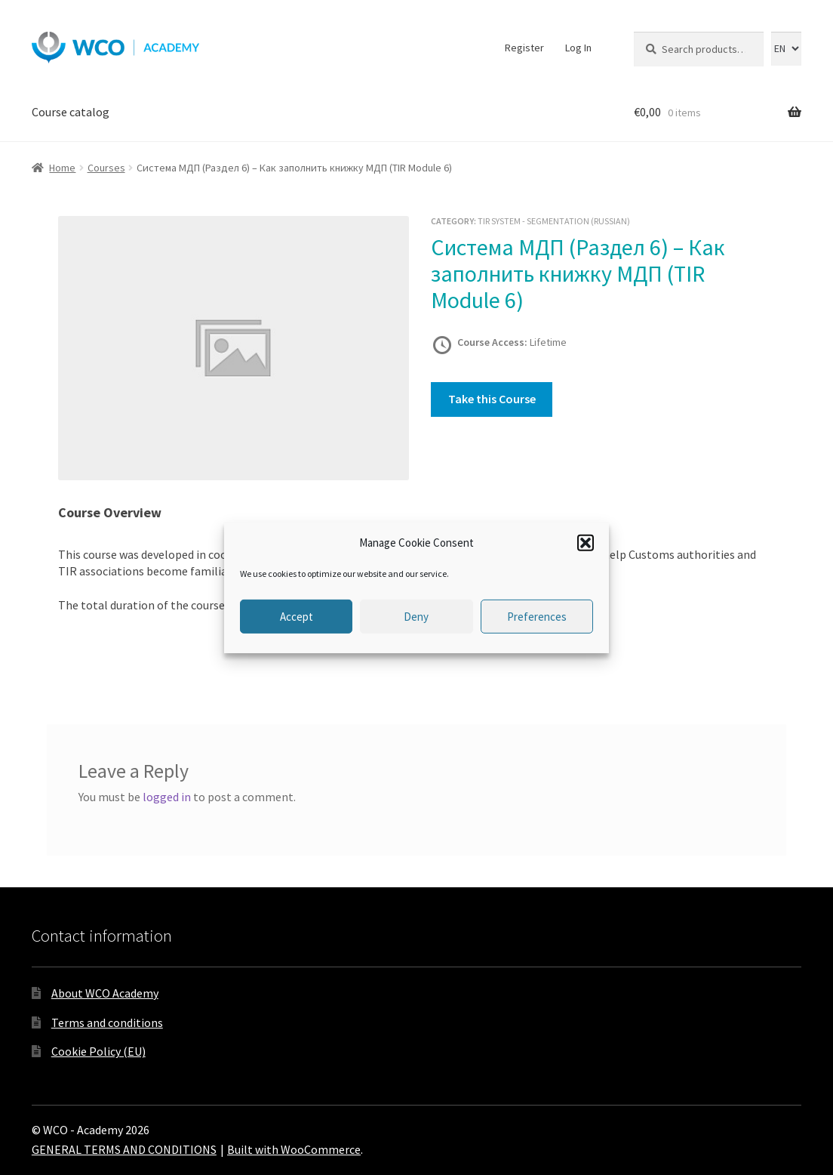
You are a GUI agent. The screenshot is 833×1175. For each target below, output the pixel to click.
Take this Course (492, 398)
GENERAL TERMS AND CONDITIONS (124, 1149)
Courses (106, 167)
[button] (585, 542)
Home (62, 167)
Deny (416, 616)
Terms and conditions (107, 1022)
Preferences (537, 616)
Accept (296, 616)
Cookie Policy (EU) (98, 1051)
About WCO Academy (104, 993)
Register (524, 47)
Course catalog (70, 111)
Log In (578, 47)
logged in (167, 796)
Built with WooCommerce (294, 1149)
